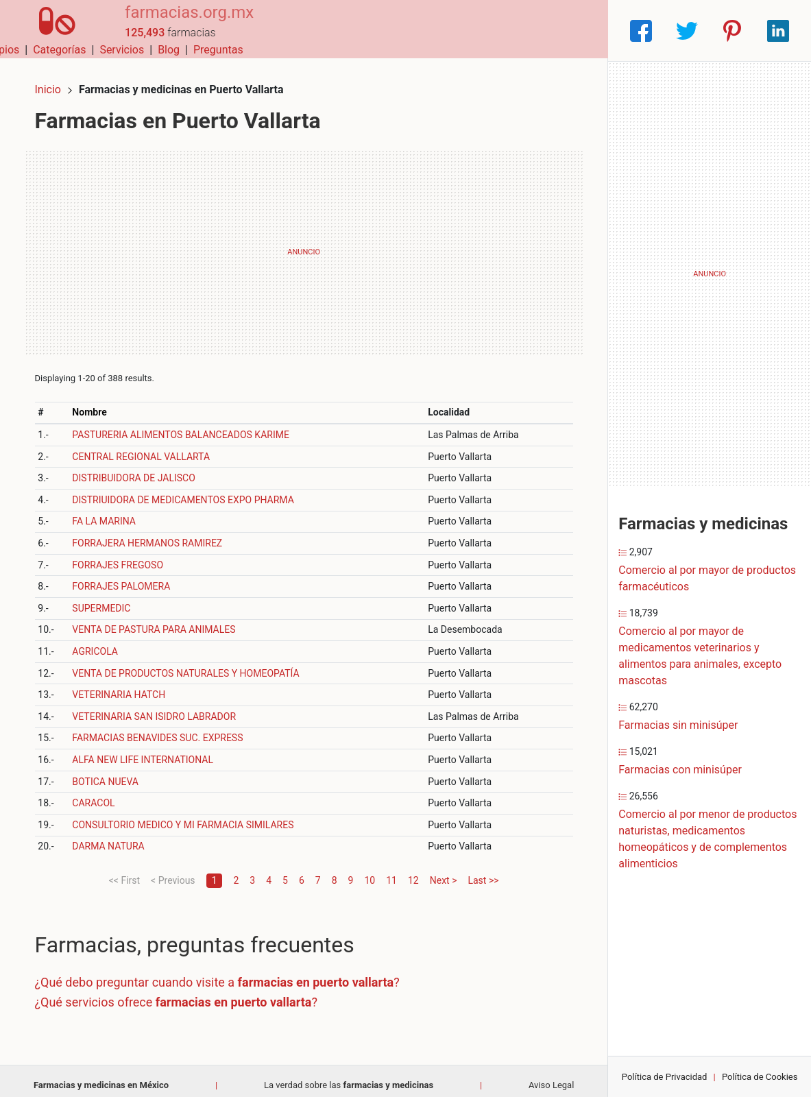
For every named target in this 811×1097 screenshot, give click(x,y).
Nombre (97, 403)
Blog (523, 30)
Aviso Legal (551, 1076)
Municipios (347, 30)
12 (413, 871)
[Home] (51, 29)
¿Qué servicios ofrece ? (184, 993)
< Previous (173, 871)
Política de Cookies (760, 1077)
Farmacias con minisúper (680, 769)
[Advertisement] (303, 243)
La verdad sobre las (348, 1076)
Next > (443, 871)
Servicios (476, 30)
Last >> (483, 871)
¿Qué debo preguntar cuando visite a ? (225, 973)
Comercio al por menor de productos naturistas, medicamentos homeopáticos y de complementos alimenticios (707, 839)
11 (391, 871)
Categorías (413, 30)
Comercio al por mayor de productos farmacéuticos (707, 578)
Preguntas (573, 30)
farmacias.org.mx (176, 22)
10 (369, 871)
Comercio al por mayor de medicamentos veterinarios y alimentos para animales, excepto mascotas (700, 656)
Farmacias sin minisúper (678, 725)
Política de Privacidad (664, 1077)
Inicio (56, 80)
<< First (124, 871)
